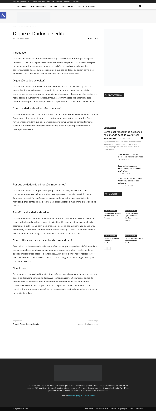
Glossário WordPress (88, 6)
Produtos (67, 2)
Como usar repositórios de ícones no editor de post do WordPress (123, 133)
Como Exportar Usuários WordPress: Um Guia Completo (112, 216)
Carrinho (59, 2)
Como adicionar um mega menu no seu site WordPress (134, 241)
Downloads (75, 2)
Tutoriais (53, 6)
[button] (140, 6)
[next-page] (109, 248)
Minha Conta (50, 2)
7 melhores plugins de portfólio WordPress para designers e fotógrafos (129, 180)
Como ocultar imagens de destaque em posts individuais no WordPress (129, 168)
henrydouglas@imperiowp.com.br (81, 396)
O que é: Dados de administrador (26, 324)
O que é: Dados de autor (88, 324)
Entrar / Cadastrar (39, 2)
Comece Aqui (21, 6)
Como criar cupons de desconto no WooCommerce (111, 241)
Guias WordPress (38, 6)
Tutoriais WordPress (110, 210)
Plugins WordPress (109, 128)
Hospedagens (68, 6)
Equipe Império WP (110, 138)
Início (15, 27)
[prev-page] (105, 248)
